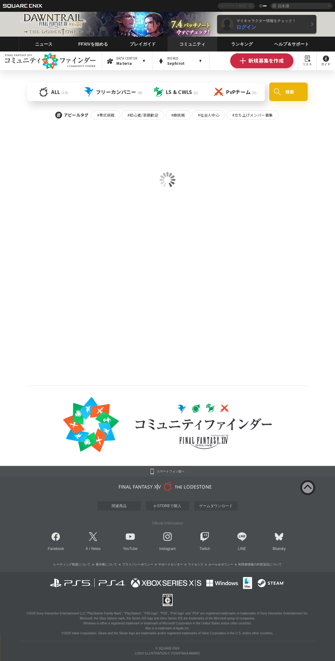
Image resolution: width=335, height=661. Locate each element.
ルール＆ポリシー (220, 564)
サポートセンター (170, 564)
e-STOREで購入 (167, 506)
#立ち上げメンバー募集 (252, 115)
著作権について (106, 564)
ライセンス (195, 564)
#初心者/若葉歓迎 (142, 115)
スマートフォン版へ (171, 471)
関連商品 (119, 506)
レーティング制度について (72, 564)
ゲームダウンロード (216, 506)
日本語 (283, 5)
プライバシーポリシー (137, 564)
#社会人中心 (208, 115)
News (95, 549)
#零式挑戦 (106, 115)
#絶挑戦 (178, 115)
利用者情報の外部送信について (260, 564)
